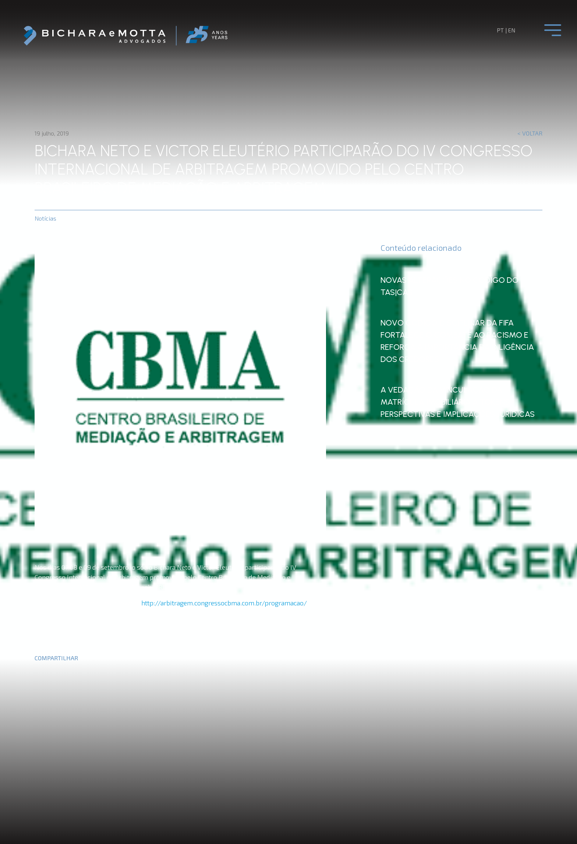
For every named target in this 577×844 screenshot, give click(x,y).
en (511, 30)
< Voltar (529, 133)
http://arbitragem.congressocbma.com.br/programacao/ (224, 603)
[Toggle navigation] (552, 30)
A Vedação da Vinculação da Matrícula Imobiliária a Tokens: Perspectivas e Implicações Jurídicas (454, 405)
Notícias (45, 218)
